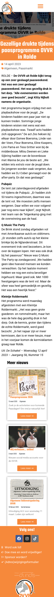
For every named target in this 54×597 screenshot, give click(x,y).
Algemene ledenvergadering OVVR (24, 502)
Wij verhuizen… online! (22, 450)
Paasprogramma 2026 (21, 397)
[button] (40, 6)
